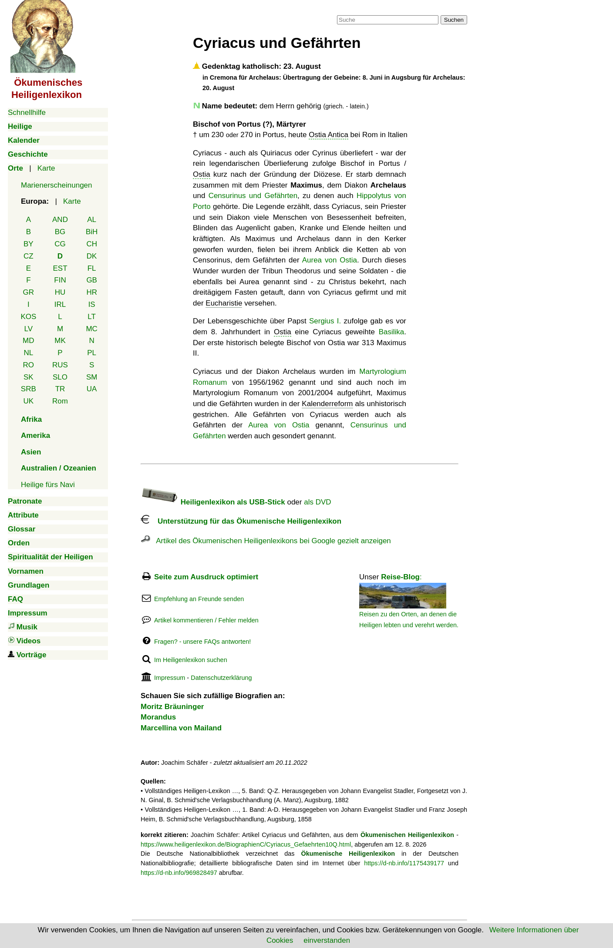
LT (92, 317)
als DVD (317, 502)
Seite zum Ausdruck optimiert (206, 577)
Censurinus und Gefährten (253, 196)
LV (28, 329)
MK (60, 340)
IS (91, 304)
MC (91, 329)
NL (28, 353)
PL (91, 353)
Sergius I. (325, 321)
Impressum (169, 677)
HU (60, 292)
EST (60, 268)
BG (60, 232)
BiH (92, 232)
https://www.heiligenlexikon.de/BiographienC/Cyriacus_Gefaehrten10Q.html (246, 844)
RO (28, 365)
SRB (28, 389)
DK (92, 256)
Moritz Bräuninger (172, 707)
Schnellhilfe (27, 112)
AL (91, 219)
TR (60, 389)
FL (92, 268)
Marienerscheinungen (56, 185)
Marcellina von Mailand (181, 728)
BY (29, 244)
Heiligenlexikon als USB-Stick (213, 502)
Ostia (201, 174)
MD (28, 340)
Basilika (391, 332)
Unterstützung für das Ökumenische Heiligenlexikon (241, 521)
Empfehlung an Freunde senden (199, 598)
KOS (28, 317)
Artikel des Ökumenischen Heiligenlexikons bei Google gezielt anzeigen (266, 541)
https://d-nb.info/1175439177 (404, 863)
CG (60, 244)
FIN (60, 280)
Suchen (454, 20)
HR (91, 292)
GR (28, 292)
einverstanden (326, 940)
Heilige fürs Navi (48, 485)
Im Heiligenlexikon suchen (190, 659)
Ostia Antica (328, 135)
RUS (60, 365)
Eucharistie (223, 303)
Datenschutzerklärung (221, 677)
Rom (60, 401)
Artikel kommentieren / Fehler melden (206, 620)
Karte (46, 168)
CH (91, 244)
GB (91, 280)
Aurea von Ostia (329, 260)
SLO (60, 377)
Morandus (158, 717)
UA (92, 389)
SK (29, 377)
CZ (29, 256)
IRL (60, 304)
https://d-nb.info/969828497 (179, 872)
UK (29, 401)
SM (92, 377)
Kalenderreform (327, 404)
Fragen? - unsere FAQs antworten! (202, 641)
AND (60, 219)
